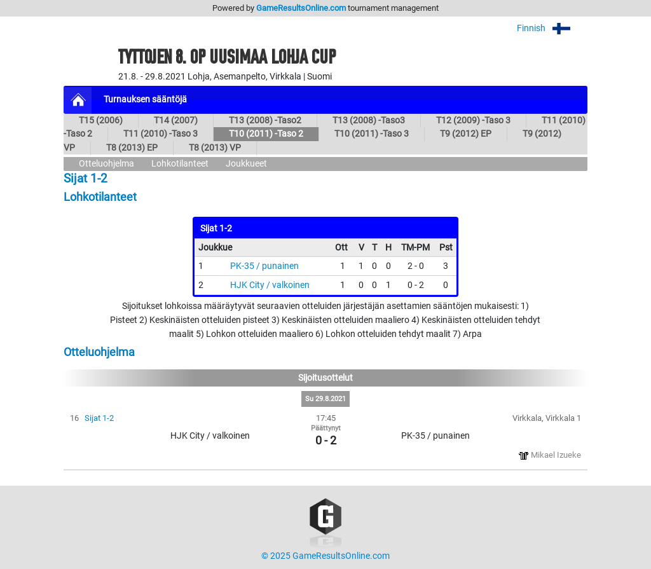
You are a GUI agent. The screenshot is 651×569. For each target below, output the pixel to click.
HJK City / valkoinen (270, 285)
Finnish (552, 28)
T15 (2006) (101, 120)
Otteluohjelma (106, 163)
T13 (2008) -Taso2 (265, 120)
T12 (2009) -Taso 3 (473, 120)
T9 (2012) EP (465, 133)
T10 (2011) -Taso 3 (371, 133)
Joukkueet (246, 163)
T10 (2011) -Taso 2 (266, 133)
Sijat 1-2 (99, 418)
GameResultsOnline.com (301, 8)
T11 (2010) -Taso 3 (160, 133)
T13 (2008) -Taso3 (368, 120)
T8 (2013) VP (215, 147)
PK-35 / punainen (264, 266)
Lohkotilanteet (180, 163)
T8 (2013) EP (132, 147)
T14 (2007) (176, 120)
